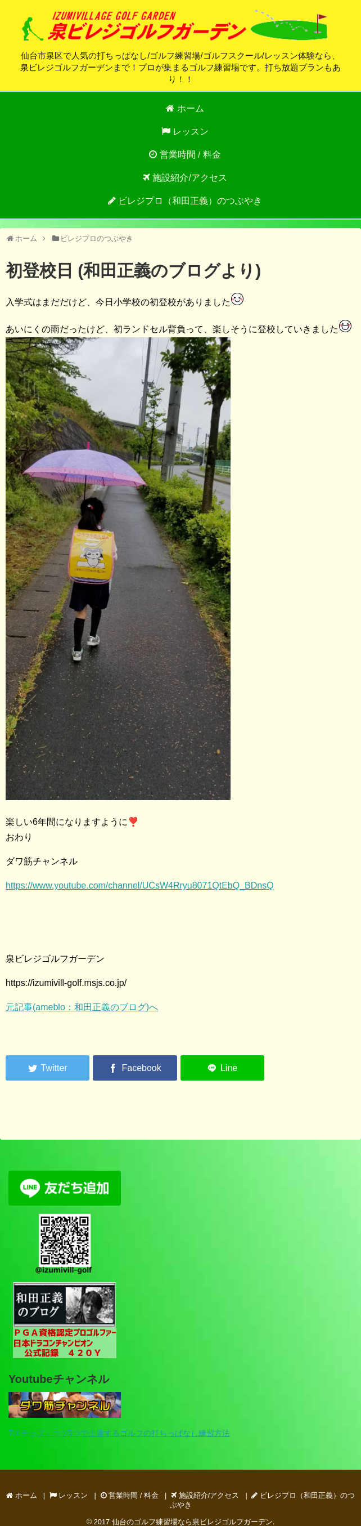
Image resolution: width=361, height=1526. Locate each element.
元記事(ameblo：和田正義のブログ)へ (82, 1007)
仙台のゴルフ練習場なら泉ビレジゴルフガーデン (192, 1522)
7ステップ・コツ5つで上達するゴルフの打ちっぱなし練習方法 (119, 1433)
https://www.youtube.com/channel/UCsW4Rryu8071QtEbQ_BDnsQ (140, 885)
